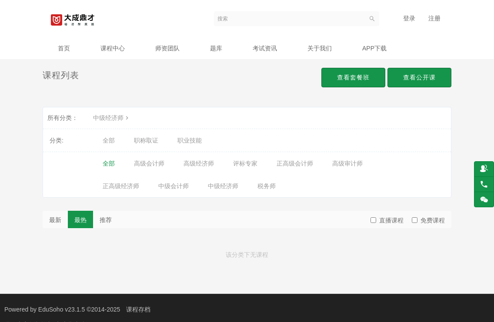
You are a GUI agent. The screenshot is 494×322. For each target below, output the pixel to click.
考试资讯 (265, 48)
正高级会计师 (295, 163)
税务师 (266, 186)
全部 (109, 140)
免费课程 (428, 220)
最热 (80, 219)
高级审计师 (347, 163)
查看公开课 (419, 77)
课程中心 (112, 48)
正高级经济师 (121, 186)
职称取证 (146, 140)
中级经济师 (111, 117)
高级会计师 (149, 163)
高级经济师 (199, 163)
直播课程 (387, 220)
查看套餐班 (353, 77)
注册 (434, 18)
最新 (55, 219)
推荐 (106, 219)
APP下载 (374, 48)
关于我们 (319, 48)
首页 (64, 48)
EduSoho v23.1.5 (61, 309)
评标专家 (245, 163)
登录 (409, 18)
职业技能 (189, 140)
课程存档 (138, 309)
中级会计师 (173, 186)
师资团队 (167, 48)
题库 (216, 48)
